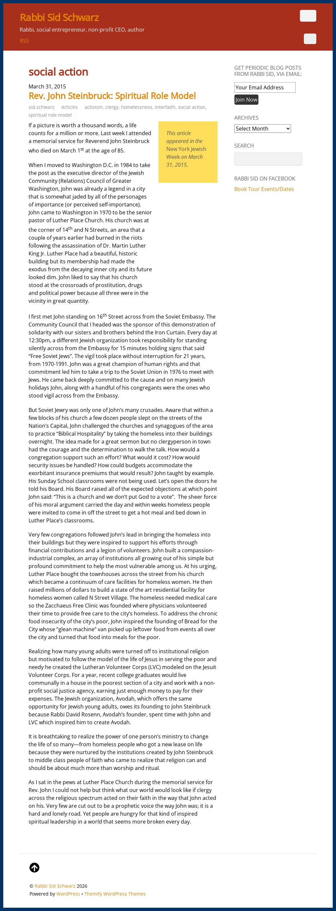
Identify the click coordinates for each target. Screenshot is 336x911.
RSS (24, 40)
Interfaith (165, 107)
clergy (111, 107)
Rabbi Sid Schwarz (55, 886)
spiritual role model (50, 115)
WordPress (68, 894)
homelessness (136, 107)
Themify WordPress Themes (115, 894)
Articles (69, 107)
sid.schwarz (41, 107)
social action (191, 107)
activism (94, 107)
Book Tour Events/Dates (264, 189)
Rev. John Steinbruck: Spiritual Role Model (112, 96)
